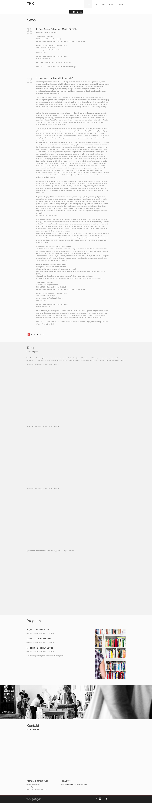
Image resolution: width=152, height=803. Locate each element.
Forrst (74, 12)
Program (111, 4)
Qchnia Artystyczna (32, 798)
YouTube (81, 12)
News (95, 4)
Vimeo (77, 12)
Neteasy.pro (36, 800)
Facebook (71, 12)
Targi (103, 4)
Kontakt (121, 4)
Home (88, 4)
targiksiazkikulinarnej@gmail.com (76, 784)
